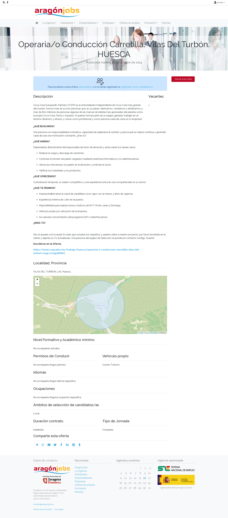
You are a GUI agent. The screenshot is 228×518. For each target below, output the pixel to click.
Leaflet (141, 333)
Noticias (166, 23)
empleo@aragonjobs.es (43, 504)
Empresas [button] (108, 23)
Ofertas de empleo (130, 23)
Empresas (80, 481)
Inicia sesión (85, 87)
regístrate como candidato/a (136, 87)
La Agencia (81, 471)
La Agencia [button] (48, 23)
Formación (80, 488)
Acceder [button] (219, 2)
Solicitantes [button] (67, 23)
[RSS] (4, 2)
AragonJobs (81, 467)
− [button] (37, 284)
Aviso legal (58, 509)
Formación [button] (150, 23)
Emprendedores (83, 478)
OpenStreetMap (152, 333)
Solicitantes (81, 474)
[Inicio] (56, 11)
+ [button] (37, 280)
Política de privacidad (42, 509)
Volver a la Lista (183, 79)
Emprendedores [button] (88, 23)
